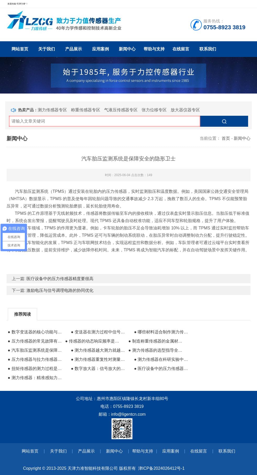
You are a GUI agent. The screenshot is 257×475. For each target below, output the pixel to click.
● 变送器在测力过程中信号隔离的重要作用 (99, 332)
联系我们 (207, 49)
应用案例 (100, 49)
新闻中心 (127, 49)
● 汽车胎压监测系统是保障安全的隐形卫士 (36, 350)
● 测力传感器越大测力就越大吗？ (99, 350)
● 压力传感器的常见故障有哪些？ (36, 341)
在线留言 (180, 49)
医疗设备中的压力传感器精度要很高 (59, 278)
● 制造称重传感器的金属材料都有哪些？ (156, 341)
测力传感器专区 (52, 110)
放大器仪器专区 (185, 110)
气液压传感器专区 (121, 110)
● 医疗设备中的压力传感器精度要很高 (162, 368)
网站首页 (20, 49)
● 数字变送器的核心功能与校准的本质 (36, 332)
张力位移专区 (154, 110)
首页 (226, 138)
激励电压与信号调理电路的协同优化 (59, 290)
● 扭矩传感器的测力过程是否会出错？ (36, 368)
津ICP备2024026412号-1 (161, 468)
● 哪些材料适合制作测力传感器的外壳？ (162, 332)
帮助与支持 (154, 49)
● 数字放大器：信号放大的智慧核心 (99, 368)
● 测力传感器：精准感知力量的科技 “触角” (36, 377)
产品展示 (73, 49)
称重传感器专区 (85, 110)
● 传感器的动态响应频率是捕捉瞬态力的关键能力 (93, 341)
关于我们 (46, 49)
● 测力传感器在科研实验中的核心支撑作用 (162, 359)
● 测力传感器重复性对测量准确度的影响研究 (99, 359)
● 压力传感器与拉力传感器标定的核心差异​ (36, 359)
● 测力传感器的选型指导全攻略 (156, 350)
